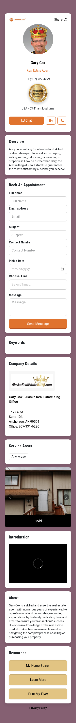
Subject (14, 227)
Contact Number (20, 242)
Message (15, 295)
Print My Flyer (38, 694)
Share (60, 19)
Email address (18, 208)
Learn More (38, 680)
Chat (26, 120)
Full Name (15, 193)
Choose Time (18, 276)
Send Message (38, 324)
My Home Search (38, 666)
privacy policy (38, 707)
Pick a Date (17, 261)
